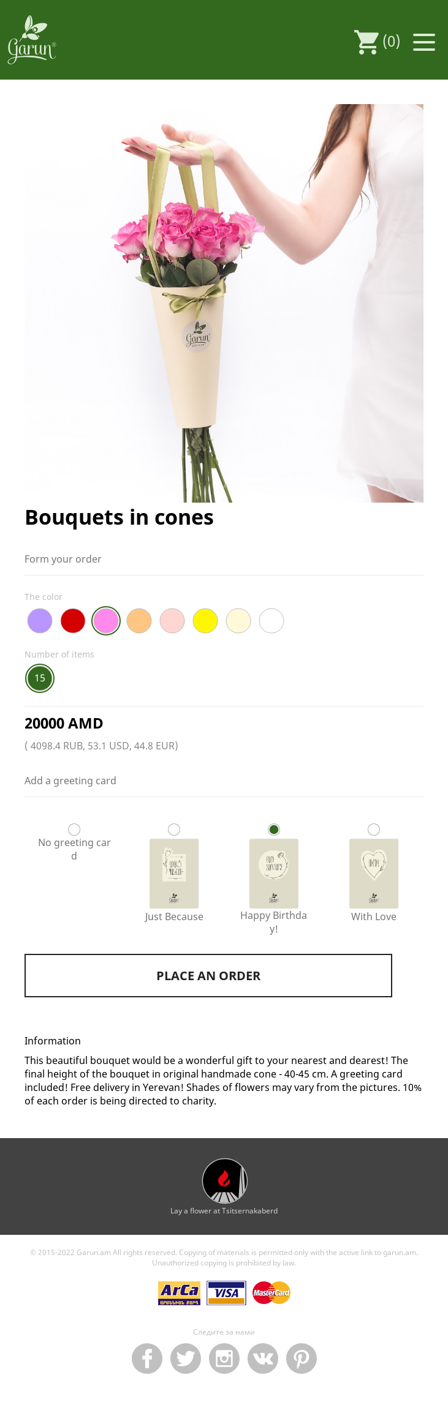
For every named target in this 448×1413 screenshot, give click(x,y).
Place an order (208, 975)
